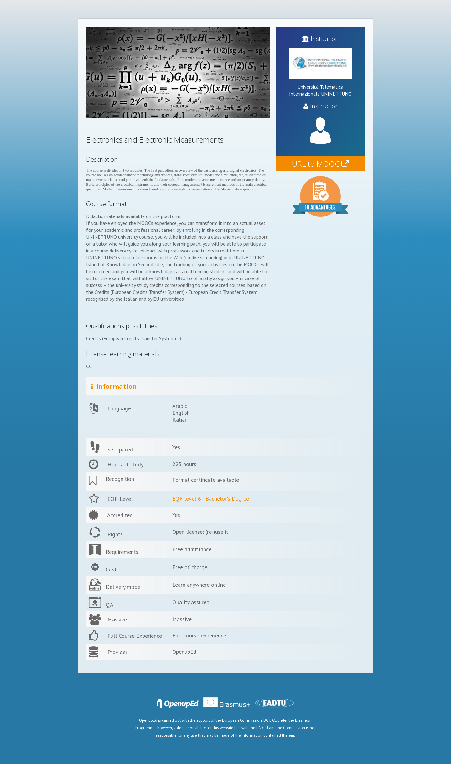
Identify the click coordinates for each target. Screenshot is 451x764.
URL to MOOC (320, 164)
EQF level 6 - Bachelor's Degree (210, 498)
